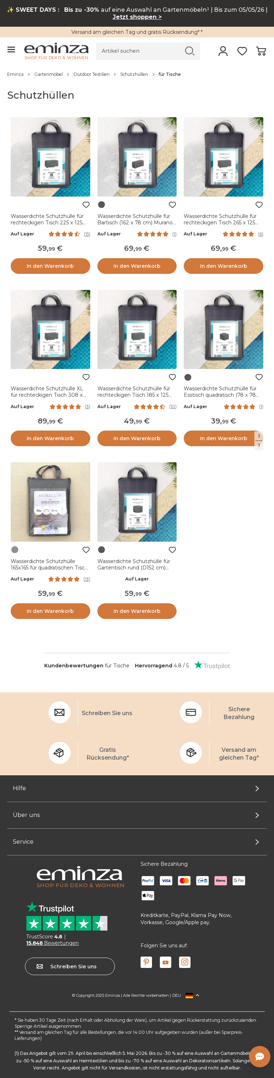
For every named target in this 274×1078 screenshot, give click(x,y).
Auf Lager (22, 234)
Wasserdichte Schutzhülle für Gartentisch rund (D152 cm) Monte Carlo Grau (133, 567)
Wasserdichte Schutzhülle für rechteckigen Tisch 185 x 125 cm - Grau (133, 395)
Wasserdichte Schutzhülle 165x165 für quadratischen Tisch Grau (49, 567)
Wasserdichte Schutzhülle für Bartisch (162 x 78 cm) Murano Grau (135, 222)
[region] (137, 74)
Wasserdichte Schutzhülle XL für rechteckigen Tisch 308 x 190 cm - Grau (47, 395)
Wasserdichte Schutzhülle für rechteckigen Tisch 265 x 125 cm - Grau (220, 222)
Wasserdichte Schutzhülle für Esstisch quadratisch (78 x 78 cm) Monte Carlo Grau (220, 395)
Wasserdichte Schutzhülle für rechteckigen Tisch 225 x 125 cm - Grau (47, 222)
